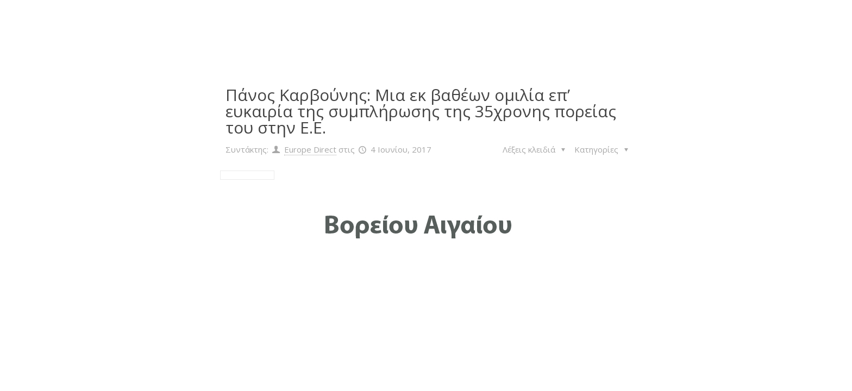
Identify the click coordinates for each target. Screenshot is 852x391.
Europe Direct (310, 149)
